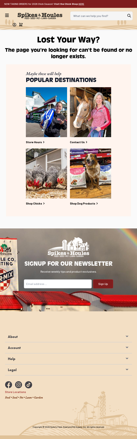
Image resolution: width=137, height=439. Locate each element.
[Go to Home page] (40, 16)
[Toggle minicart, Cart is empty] (21, 24)
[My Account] (14, 24)
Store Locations (15, 392)
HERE (81, 3)
